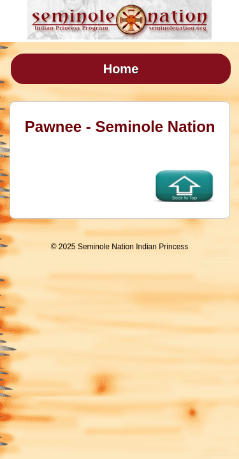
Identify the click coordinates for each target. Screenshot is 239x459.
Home (121, 69)
